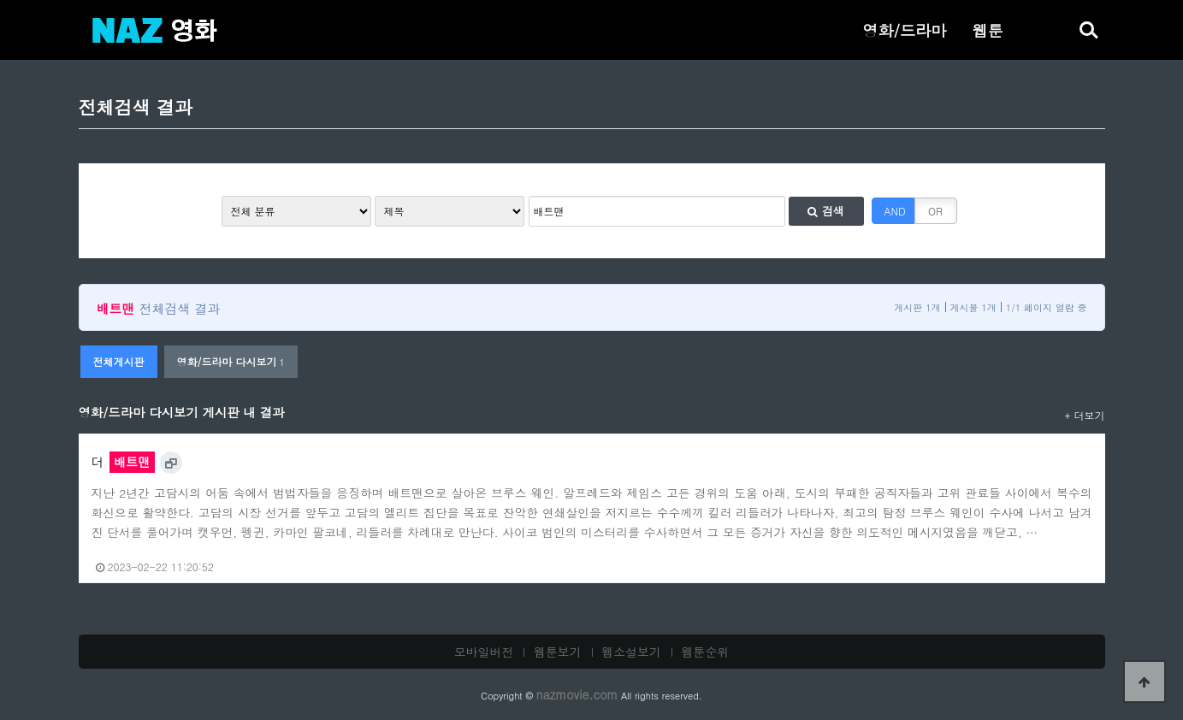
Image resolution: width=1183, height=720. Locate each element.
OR (935, 211)
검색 (825, 211)
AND (895, 211)
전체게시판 (119, 361)
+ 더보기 (1085, 415)
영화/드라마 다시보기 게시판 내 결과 (182, 412)
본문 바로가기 (0, 0)
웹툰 (987, 30)
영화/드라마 (904, 30)
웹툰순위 (706, 651)
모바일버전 (484, 651)
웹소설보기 (631, 651)
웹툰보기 (558, 651)
